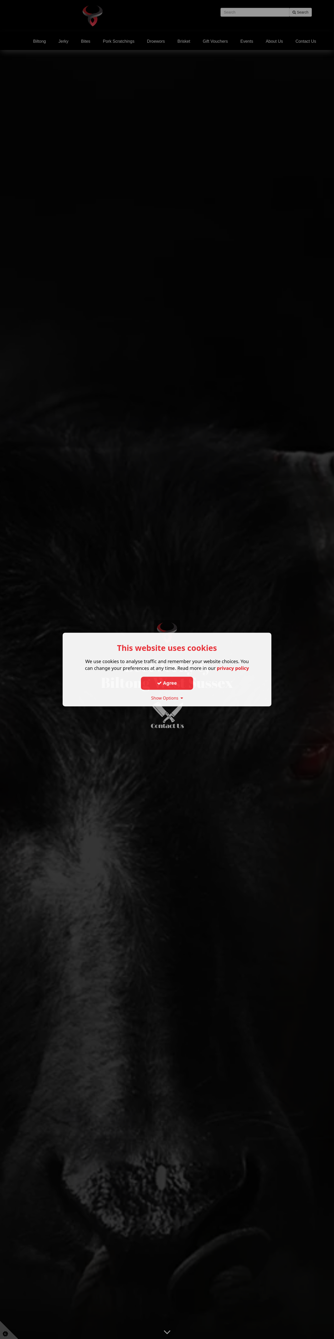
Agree (167, 683)
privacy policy (233, 668)
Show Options (167, 698)
